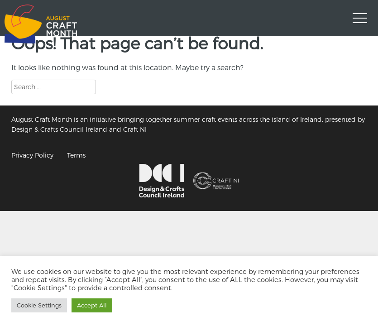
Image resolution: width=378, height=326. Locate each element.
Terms (76, 155)
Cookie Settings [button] (39, 305)
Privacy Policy (32, 155)
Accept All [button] (92, 305)
